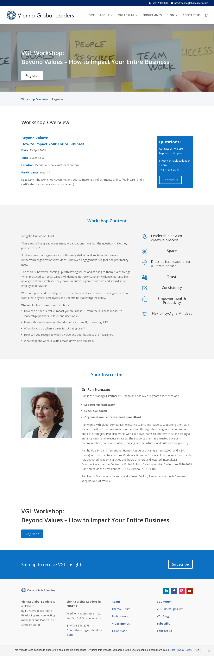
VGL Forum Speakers (170, 609)
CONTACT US (191, 15)
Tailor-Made (119, 631)
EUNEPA (30, 611)
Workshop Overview (34, 99)
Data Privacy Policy (180, 649)
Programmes (121, 623)
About (116, 601)
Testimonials (120, 616)
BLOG (170, 15)
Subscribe (180, 564)
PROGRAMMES (152, 15)
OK (197, 649)
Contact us (170, 180)
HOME (91, 15)
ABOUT (104, 15)
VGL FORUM (126, 15)
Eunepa (126, 396)
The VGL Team (121, 609)
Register (32, 75)
